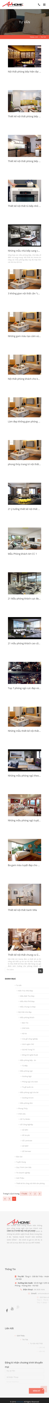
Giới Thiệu (42, 1335)
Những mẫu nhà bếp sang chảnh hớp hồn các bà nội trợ (24, 250)
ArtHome (20, 1402)
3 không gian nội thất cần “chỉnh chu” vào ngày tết (24, 293)
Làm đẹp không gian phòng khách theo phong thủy (24, 421)
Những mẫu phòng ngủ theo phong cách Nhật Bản (24, 775)
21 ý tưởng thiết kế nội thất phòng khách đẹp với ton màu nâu (24, 509)
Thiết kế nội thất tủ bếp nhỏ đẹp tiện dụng (24, 205)
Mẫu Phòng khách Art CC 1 (22, 553)
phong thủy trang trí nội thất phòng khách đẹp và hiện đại (24, 464)
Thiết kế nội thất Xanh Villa (22, 910)
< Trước (24, 1193)
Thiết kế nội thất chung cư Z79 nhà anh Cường (24, 954)
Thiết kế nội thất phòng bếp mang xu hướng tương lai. (24, 161)
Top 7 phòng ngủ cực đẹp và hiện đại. (24, 688)
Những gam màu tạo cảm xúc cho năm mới (24, 336)
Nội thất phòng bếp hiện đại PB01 (24, 71)
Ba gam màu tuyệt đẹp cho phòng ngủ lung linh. (24, 865)
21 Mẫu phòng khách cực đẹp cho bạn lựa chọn (24, 598)
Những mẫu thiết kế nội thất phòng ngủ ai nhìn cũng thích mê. (24, 730)
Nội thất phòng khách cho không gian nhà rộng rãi (24, 378)
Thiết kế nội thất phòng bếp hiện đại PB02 (24, 116)
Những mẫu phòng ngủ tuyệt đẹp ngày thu (24, 820)
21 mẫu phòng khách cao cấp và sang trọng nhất (24, 643)
